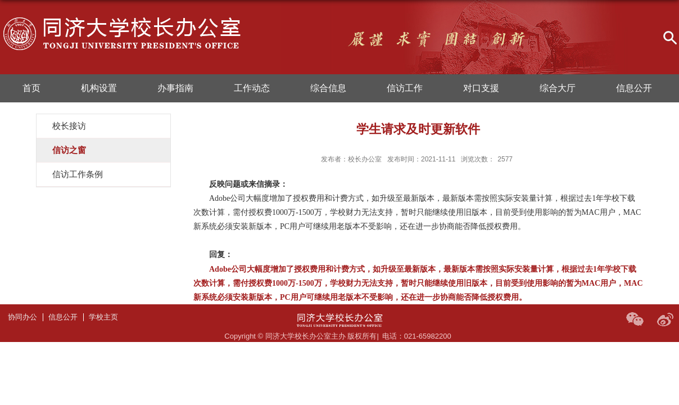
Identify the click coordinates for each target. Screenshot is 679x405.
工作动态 (252, 88)
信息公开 (634, 88)
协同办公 (22, 317)
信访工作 (405, 88)
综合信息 (328, 88)
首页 (31, 88)
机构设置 (99, 88)
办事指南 (175, 88)
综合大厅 (558, 88)
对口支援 (481, 88)
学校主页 (103, 317)
